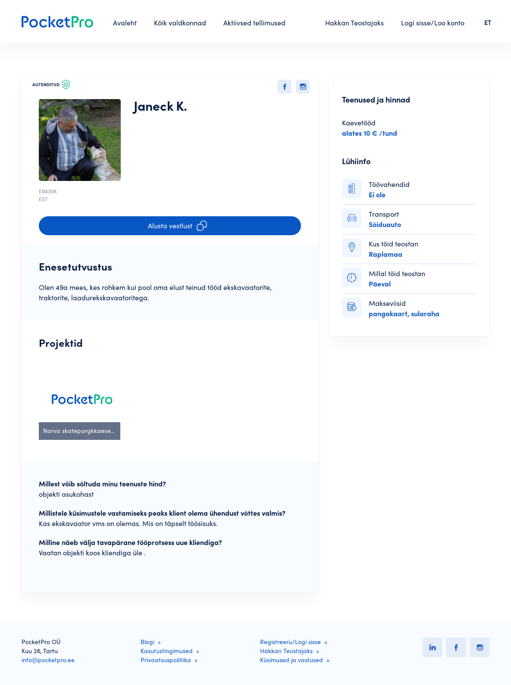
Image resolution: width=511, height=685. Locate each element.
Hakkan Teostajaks (354, 23)
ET (487, 23)
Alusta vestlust (177, 226)
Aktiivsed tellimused (254, 23)
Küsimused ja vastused (291, 660)
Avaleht (125, 23)
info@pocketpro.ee (48, 660)
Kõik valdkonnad (180, 23)
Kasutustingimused (167, 651)
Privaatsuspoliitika (166, 660)
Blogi (147, 642)
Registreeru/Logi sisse (290, 642)
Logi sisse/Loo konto (432, 23)
